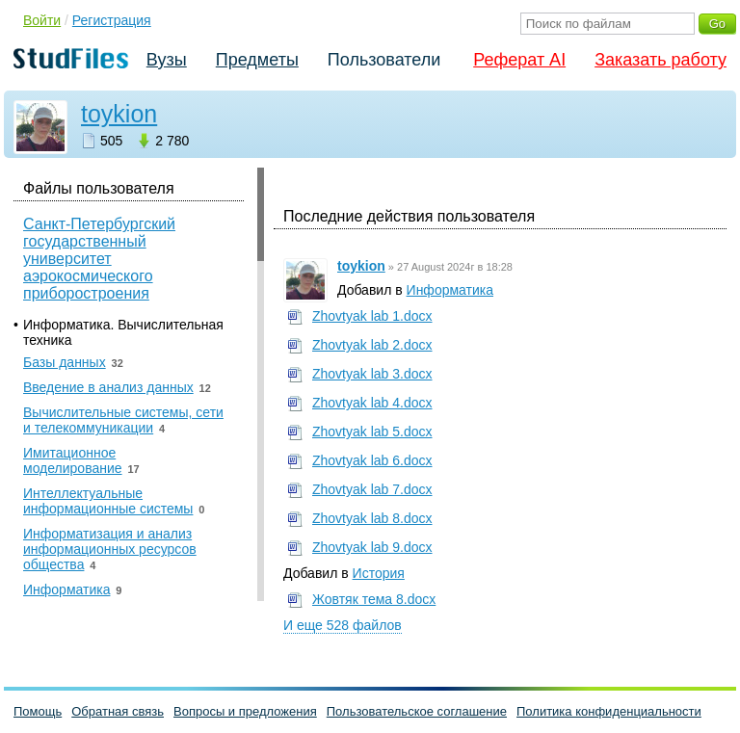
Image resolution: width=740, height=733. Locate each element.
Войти (42, 20)
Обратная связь (117, 711)
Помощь (37, 711)
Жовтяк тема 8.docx (374, 599)
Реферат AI (519, 59)
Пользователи (384, 59)
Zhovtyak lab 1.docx (372, 316)
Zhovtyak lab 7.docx (372, 489)
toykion (119, 113)
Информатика (450, 290)
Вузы (166, 59)
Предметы (257, 59)
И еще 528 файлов (342, 625)
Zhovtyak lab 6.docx (372, 460)
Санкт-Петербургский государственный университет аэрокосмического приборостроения (99, 258)
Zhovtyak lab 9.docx (372, 547)
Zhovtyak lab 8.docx (372, 518)
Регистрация (111, 20)
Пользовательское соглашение (417, 711)
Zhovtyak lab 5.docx (372, 431)
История (379, 573)
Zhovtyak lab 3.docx (372, 373)
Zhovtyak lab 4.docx (372, 402)
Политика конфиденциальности (608, 711)
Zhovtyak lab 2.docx (372, 345)
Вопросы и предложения (245, 711)
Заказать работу (661, 59)
